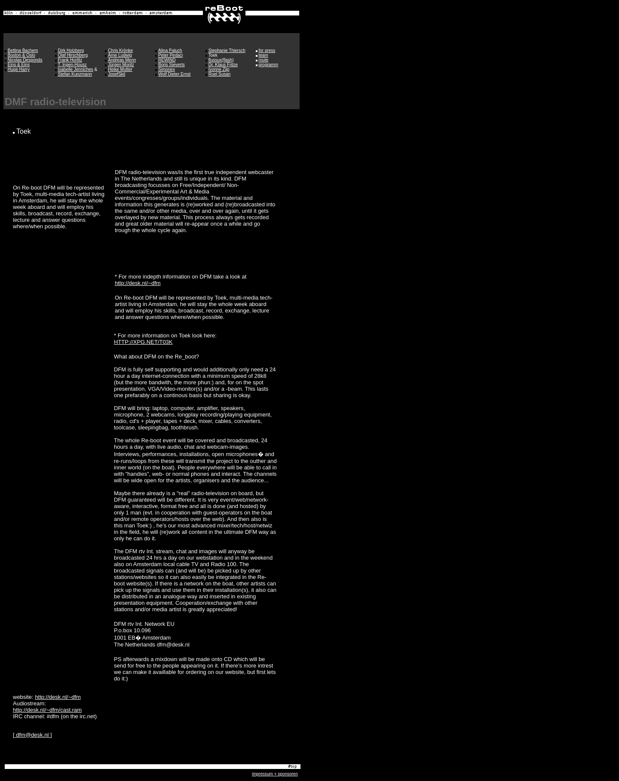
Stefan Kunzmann (75, 74)
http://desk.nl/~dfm (138, 283)
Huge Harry (19, 69)
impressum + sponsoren (275, 774)
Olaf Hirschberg (73, 55)
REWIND (167, 60)
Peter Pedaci (170, 55)
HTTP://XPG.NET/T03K (143, 342)
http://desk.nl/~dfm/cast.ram (47, 710)
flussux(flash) (221, 60)
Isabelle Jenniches (75, 69)
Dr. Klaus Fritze (223, 64)
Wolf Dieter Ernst (174, 74)
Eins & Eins (19, 64)
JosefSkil (116, 74)
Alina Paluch (170, 50)
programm (268, 64)
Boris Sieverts (171, 64)
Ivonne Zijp (219, 69)
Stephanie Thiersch (226, 50)
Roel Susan (219, 74)
